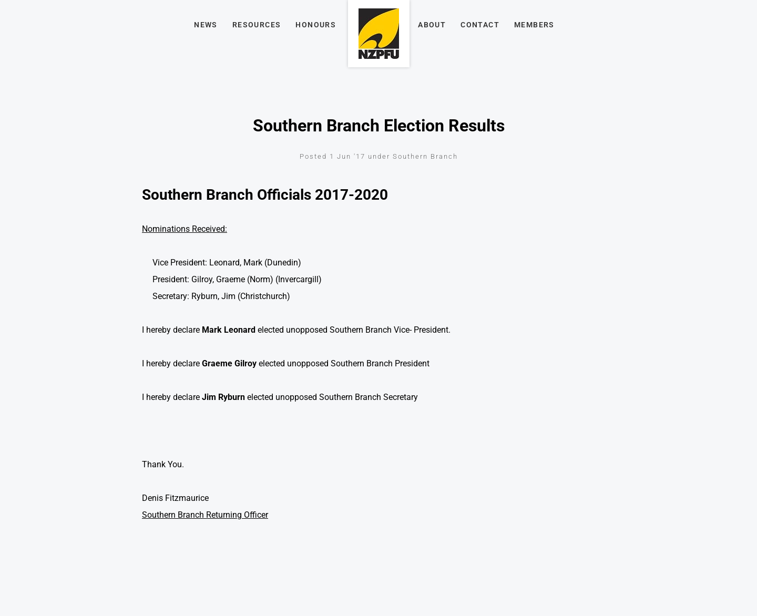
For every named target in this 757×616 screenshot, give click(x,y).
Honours (315, 24)
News (206, 24)
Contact (480, 24)
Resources (256, 24)
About (432, 24)
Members (534, 24)
